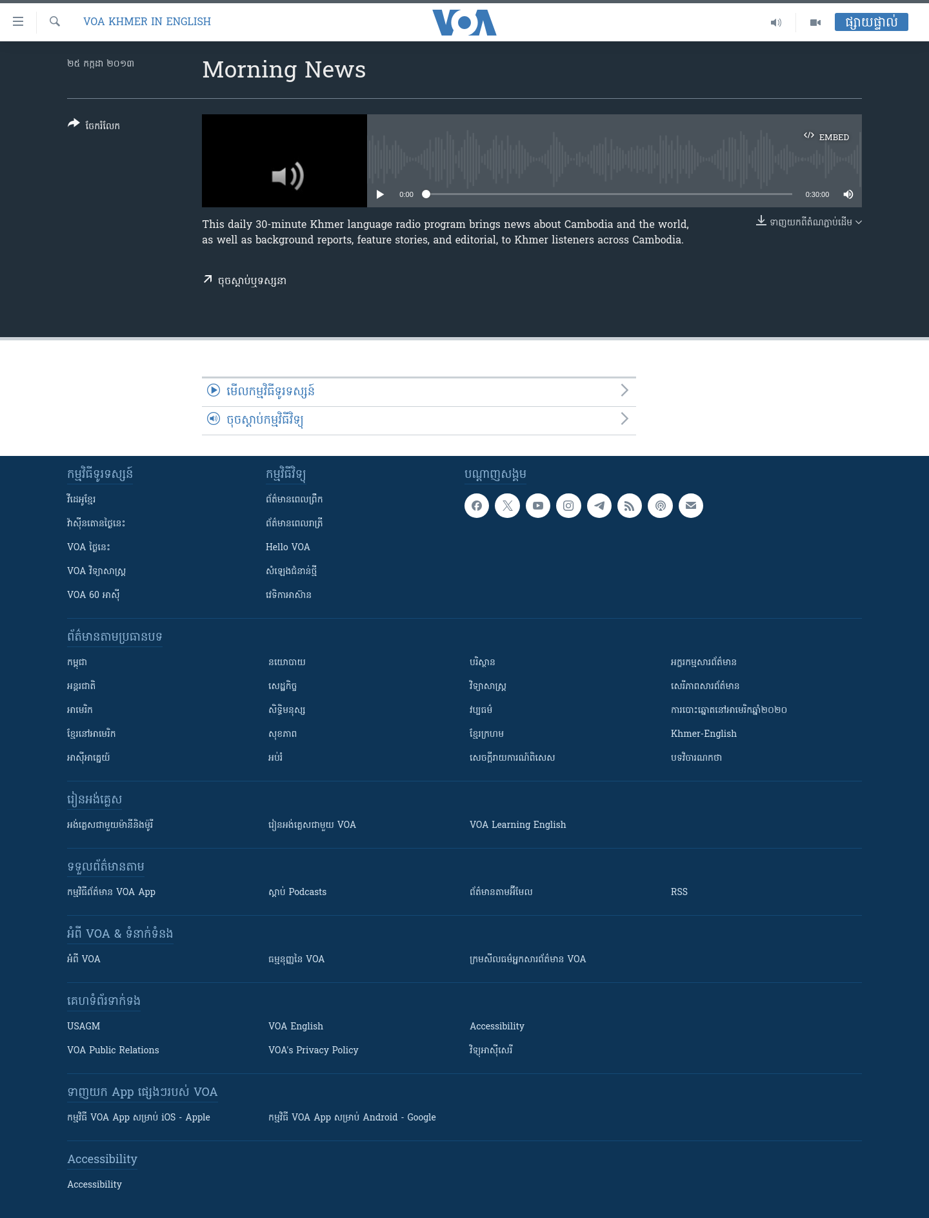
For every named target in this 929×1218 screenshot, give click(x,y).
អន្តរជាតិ (81, 687)
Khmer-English (704, 734)
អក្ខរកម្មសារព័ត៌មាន (704, 663)
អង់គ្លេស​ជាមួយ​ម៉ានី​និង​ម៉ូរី (110, 825)
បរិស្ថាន (482, 663)
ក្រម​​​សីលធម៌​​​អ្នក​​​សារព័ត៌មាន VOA (528, 960)
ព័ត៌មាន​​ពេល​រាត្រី (294, 524)
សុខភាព (282, 734)
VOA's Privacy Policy (313, 1051)
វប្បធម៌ (481, 710)
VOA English (295, 1027)
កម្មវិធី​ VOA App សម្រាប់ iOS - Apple (138, 1118)
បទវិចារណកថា (696, 758)
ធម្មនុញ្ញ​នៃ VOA (296, 960)
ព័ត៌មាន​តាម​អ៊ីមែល (501, 893)
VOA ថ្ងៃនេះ (88, 548)
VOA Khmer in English (147, 22)
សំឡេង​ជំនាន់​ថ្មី (291, 572)
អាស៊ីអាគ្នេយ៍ (88, 758)
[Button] (94, 127)
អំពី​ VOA (84, 960)
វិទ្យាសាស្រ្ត (488, 687)
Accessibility (497, 1027)
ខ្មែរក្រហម (487, 734)
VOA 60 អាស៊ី (93, 596)
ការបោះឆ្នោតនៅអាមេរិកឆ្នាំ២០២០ (729, 710)
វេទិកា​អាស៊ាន (289, 596)
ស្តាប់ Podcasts (297, 893)
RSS (679, 893)
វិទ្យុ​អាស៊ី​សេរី (491, 1051)
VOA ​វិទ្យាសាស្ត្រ (96, 572)
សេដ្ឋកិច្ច (282, 687)
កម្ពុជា (77, 663)
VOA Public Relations (113, 1051)
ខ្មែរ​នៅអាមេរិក (91, 734)
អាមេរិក (80, 710)
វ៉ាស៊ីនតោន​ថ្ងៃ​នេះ (96, 524)
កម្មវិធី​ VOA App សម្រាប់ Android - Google (352, 1118)
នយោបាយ (287, 663)
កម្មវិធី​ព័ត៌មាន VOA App (111, 893)
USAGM (83, 1027)
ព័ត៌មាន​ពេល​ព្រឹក (294, 500)
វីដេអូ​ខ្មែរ (81, 500)
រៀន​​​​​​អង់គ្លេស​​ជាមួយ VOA (312, 825)
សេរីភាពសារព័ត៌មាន (705, 687)
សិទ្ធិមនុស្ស (287, 710)
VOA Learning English (518, 825)
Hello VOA (288, 548)
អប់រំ (275, 758)
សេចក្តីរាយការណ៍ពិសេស (512, 758)
